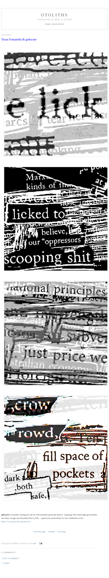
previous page (39, 531)
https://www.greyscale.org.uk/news (16, 521)
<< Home (5, 563)
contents (51, 531)
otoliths (54, 15)
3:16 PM (32, 544)
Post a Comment (10, 558)
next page (62, 531)
